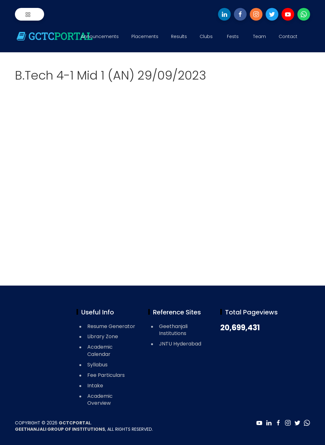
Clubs (206, 36)
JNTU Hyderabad (180, 343)
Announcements (100, 36)
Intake (95, 385)
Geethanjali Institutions (173, 330)
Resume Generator (111, 326)
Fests (233, 36)
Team (259, 36)
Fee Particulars (106, 375)
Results (179, 36)
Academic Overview (100, 399)
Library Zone (102, 336)
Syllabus (97, 364)
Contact (288, 36)
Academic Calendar (100, 350)
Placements (144, 36)
